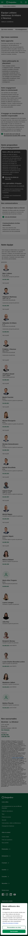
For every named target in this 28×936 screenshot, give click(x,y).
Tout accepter (14, 931)
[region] (14, 919)
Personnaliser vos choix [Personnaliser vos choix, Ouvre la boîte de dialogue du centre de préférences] (14, 927)
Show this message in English (10, 923)
